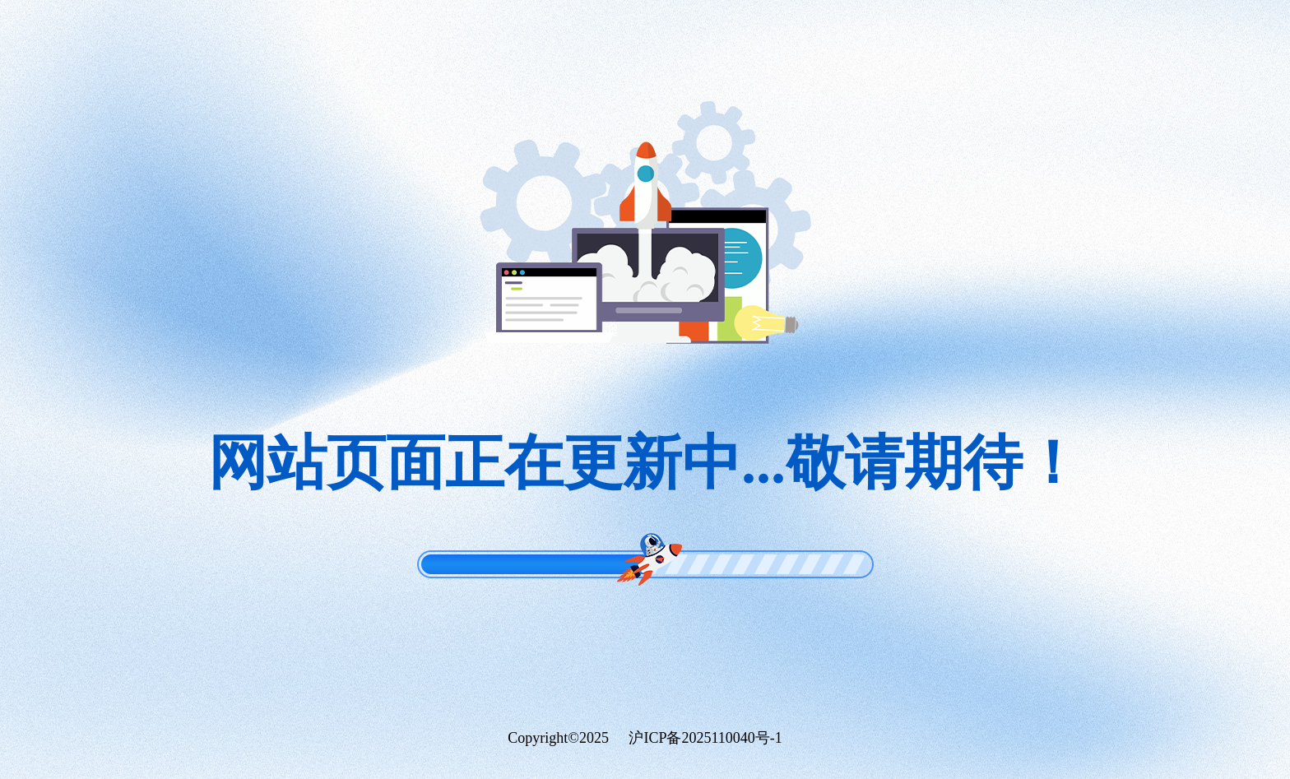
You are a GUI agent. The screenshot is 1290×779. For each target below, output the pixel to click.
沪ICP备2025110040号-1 (705, 738)
